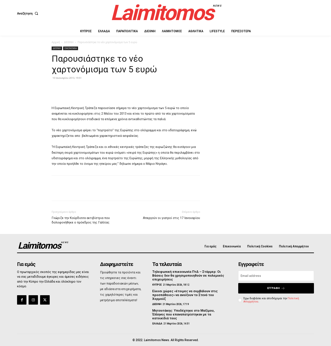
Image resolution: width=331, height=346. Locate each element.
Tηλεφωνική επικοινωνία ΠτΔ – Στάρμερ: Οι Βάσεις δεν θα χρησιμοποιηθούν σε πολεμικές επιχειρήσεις (188, 275)
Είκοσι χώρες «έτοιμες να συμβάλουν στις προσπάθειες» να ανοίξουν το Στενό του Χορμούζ (185, 295)
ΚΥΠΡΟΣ (157, 284)
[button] (28, 13)
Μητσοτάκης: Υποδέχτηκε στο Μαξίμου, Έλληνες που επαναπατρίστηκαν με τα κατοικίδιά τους (183, 314)
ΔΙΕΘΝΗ (68, 42)
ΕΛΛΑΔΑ (157, 323)
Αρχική (56, 42)
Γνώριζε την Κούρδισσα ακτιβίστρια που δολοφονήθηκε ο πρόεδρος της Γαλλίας (81, 220)
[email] (276, 276)
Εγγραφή (276, 288)
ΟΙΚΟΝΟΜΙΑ (70, 48)
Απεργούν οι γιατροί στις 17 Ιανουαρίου (171, 218)
